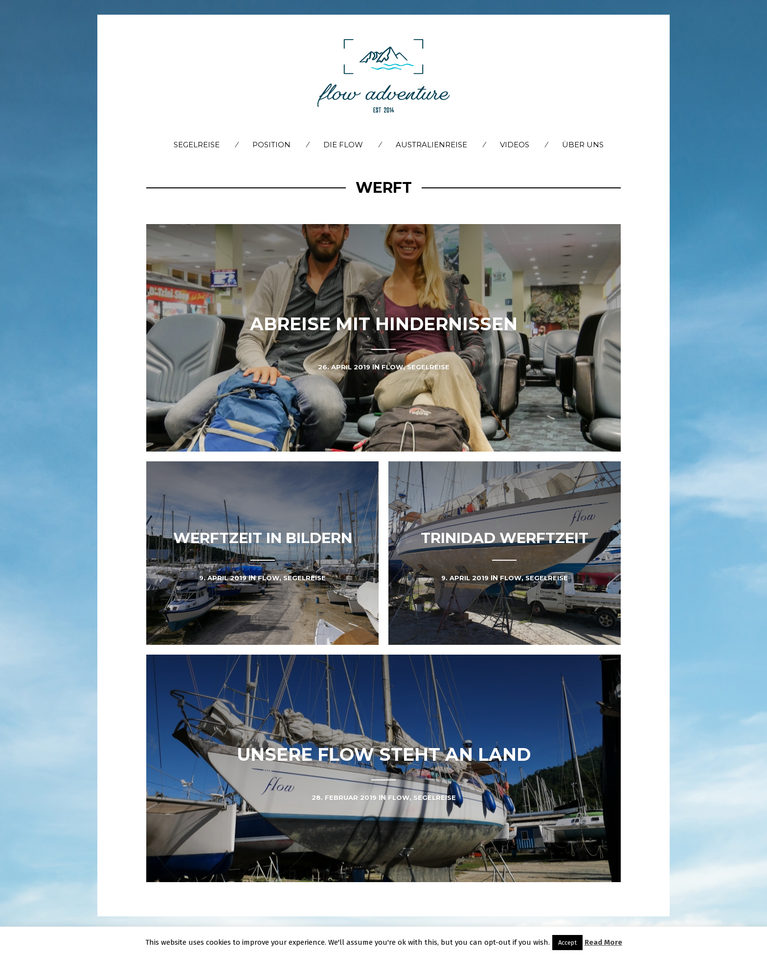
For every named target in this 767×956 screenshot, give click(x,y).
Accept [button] (567, 942)
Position (271, 144)
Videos (514, 144)
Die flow (343, 144)
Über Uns (583, 144)
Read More (603, 942)
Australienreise (431, 144)
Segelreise (197, 144)
